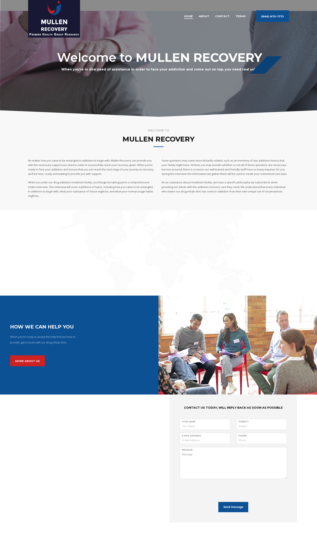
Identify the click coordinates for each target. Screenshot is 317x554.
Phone (242, 435)
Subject (243, 421)
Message (187, 450)
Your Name (188, 421)
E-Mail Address (191, 435)
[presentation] (210, 490)
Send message (233, 507)
